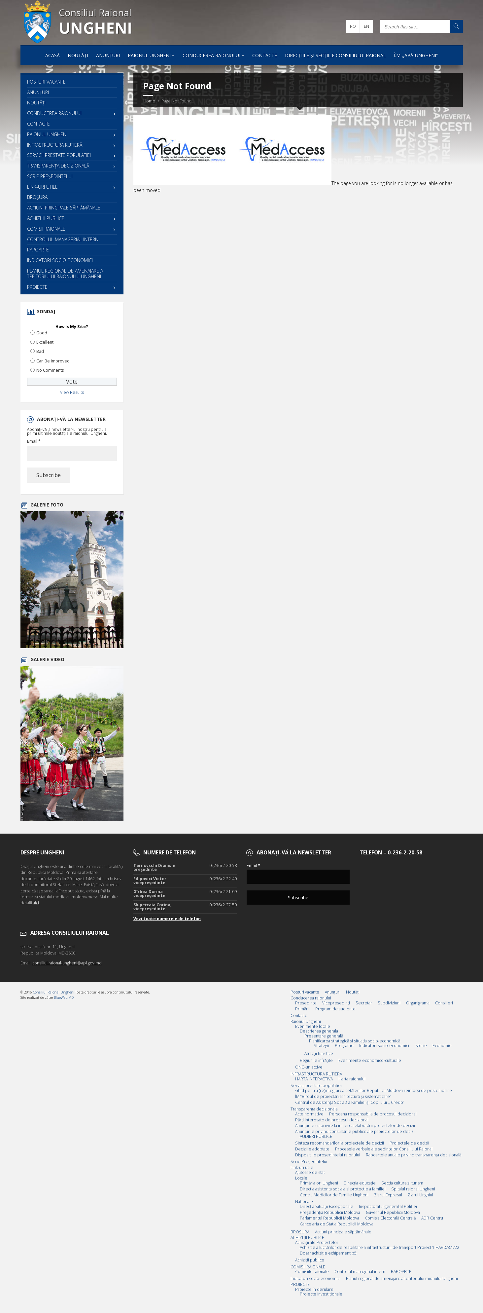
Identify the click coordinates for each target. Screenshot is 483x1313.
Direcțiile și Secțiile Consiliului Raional (335, 55)
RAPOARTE (38, 249)
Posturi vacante (46, 82)
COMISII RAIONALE (46, 229)
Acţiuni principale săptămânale (63, 208)
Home (149, 101)
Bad (40, 351)
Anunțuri (108, 55)
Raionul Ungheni (149, 55)
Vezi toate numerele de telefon (167, 918)
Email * (34, 441)
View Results (72, 392)
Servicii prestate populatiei (59, 155)
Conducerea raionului (211, 55)
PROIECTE (37, 287)
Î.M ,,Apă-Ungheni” (416, 55)
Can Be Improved (53, 361)
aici (36, 903)
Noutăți (78, 55)
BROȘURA (37, 197)
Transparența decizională (58, 166)
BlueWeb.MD (64, 997)
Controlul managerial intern (62, 239)
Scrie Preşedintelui (50, 176)
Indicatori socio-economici (60, 260)
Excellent (44, 342)
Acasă (52, 55)
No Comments (50, 370)
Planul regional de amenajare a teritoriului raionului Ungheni (65, 274)
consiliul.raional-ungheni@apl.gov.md (67, 963)
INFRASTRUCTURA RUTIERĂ (54, 145)
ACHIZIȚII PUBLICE (45, 218)
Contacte (264, 55)
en (366, 26)
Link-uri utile (42, 187)
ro (353, 26)
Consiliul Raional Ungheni (53, 992)
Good (41, 333)
